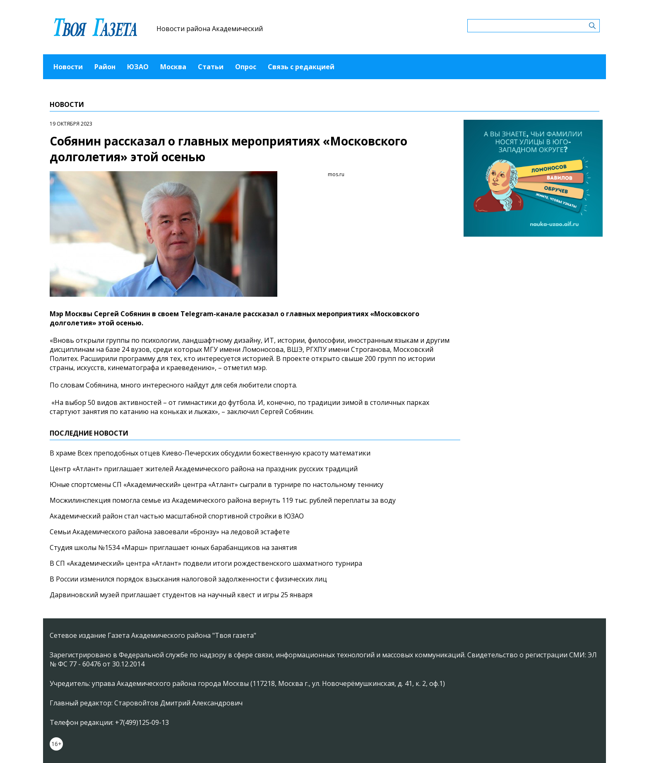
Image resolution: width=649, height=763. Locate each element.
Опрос (245, 66)
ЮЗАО (138, 66)
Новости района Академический (209, 28)
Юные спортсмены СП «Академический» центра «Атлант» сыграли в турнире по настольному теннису (216, 484)
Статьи (211, 66)
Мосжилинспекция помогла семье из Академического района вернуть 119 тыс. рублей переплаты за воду (223, 500)
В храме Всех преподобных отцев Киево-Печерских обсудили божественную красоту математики (210, 453)
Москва (173, 66)
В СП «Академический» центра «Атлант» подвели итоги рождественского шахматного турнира (206, 563)
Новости (68, 66)
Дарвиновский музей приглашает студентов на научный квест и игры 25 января (181, 594)
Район (104, 66)
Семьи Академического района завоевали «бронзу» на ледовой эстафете (170, 531)
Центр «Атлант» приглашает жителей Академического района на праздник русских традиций (204, 468)
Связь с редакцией (301, 66)
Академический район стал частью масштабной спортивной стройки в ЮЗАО (177, 516)
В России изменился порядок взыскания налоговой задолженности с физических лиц (188, 579)
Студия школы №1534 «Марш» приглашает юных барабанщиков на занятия (173, 547)
